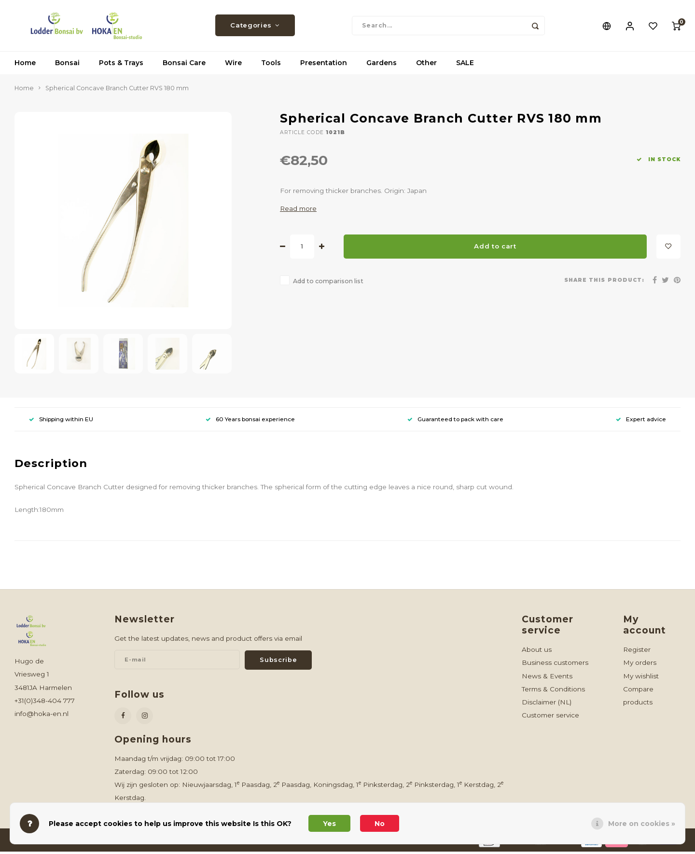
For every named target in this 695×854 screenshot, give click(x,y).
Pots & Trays (121, 65)
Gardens (381, 65)
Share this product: (604, 282)
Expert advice (641, 421)
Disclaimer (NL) (546, 704)
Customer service (550, 717)
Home (25, 65)
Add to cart (495, 248)
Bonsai (67, 65)
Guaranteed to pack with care (455, 421)
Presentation (323, 65)
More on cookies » (641, 823)
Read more (298, 210)
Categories (254, 26)
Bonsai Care (184, 65)
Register (637, 651)
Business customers (555, 664)
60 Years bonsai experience (250, 421)
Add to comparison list (328, 283)
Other (426, 65)
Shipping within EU (61, 421)
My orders (639, 664)
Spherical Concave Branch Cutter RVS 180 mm (117, 90)
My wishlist (641, 678)
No (380, 823)
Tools (271, 65)
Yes (329, 823)
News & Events (547, 678)
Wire (233, 65)
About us (537, 651)
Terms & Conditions (553, 691)
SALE (465, 65)
